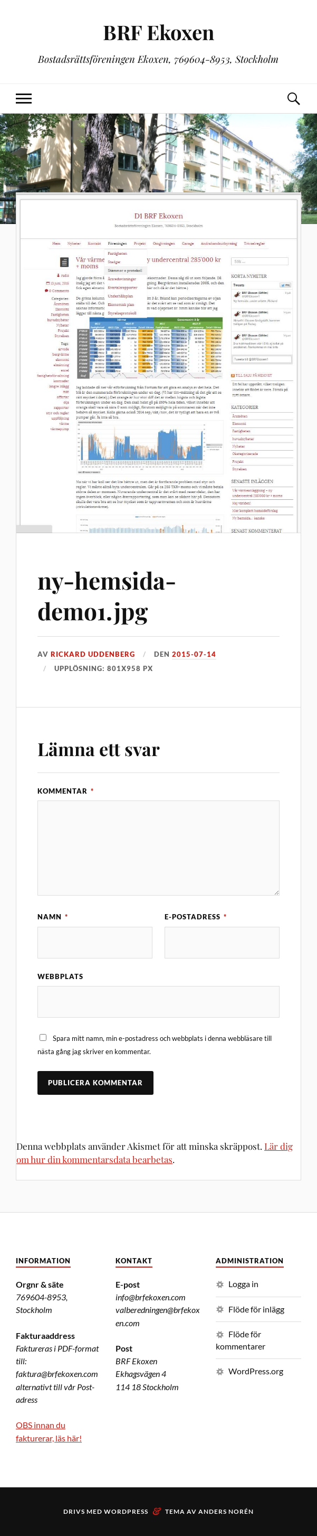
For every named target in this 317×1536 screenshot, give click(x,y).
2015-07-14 (194, 654)
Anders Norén (226, 1511)
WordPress (126, 1511)
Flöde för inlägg (256, 1309)
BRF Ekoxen (158, 31)
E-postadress (196, 917)
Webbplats (60, 976)
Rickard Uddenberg (93, 654)
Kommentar (65, 791)
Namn (52, 917)
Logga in (243, 1284)
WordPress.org (255, 1371)
